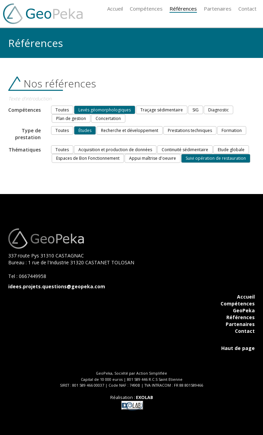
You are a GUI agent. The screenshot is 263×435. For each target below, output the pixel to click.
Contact (245, 331)
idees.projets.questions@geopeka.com (56, 286)
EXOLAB (144, 397)
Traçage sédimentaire (161, 110)
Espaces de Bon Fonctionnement (88, 158)
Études (84, 130)
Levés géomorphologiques (104, 110)
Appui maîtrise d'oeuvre (152, 158)
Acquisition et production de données (115, 150)
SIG (195, 110)
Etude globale (231, 150)
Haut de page (238, 348)
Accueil (246, 296)
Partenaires (240, 324)
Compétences (238, 303)
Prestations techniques (190, 130)
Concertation (108, 118)
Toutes (62, 110)
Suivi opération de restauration (216, 158)
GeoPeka (244, 310)
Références (240, 317)
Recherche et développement (129, 130)
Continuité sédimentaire (185, 150)
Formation (232, 130)
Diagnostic (218, 110)
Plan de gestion (71, 118)
